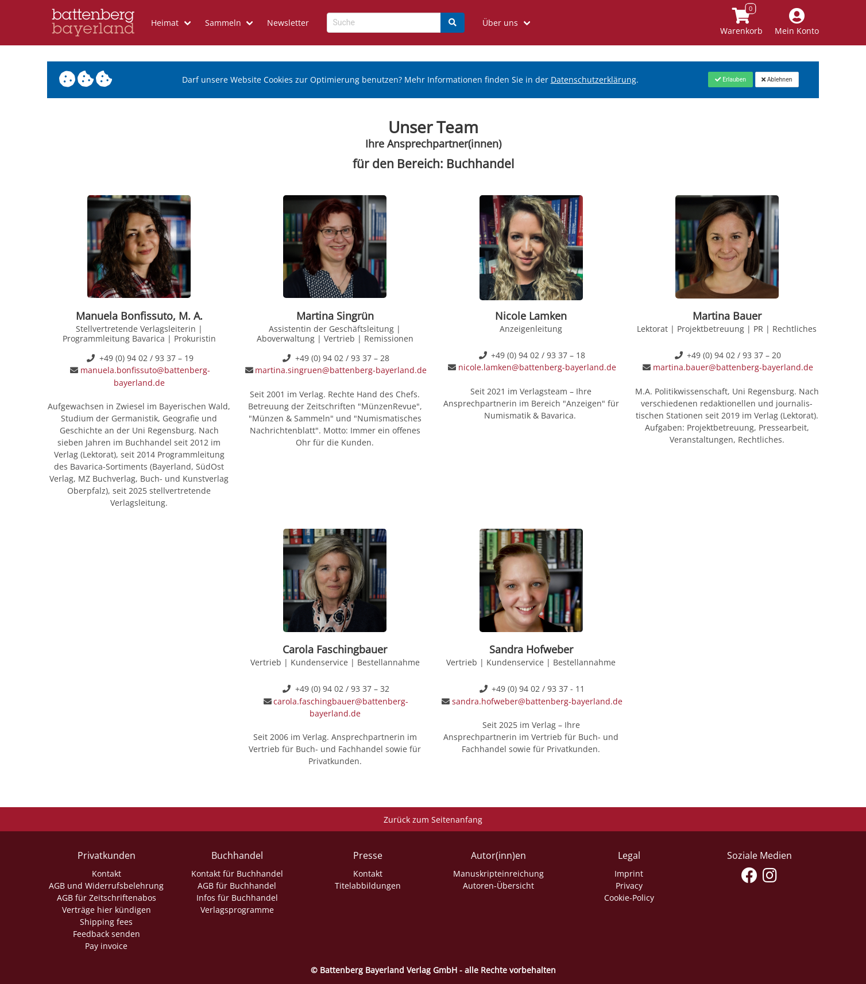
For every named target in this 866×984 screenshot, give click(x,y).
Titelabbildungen (368, 885)
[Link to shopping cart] (741, 22)
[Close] (730, 79)
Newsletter (288, 22)
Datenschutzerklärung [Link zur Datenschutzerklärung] (593, 79)
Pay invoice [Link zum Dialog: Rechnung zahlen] (106, 945)
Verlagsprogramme (237, 909)
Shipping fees (106, 921)
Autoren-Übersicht (498, 885)
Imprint (628, 873)
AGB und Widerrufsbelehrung (106, 885)
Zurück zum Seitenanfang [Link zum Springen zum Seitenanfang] (433, 819)
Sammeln (223, 22)
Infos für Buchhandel (237, 897)
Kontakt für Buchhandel (237, 873)
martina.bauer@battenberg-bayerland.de (733, 367)
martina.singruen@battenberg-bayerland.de (341, 370)
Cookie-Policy (629, 897)
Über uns (500, 22)
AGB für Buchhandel (237, 885)
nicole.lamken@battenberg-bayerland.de (537, 367)
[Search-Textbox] (384, 23)
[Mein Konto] (797, 22)
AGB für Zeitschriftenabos (106, 897)
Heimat (165, 22)
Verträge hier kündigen (106, 909)
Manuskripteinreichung (498, 873)
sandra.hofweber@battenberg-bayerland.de (537, 701)
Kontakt (106, 873)
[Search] (452, 23)
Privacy (629, 885)
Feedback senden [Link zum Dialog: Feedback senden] (106, 933)
